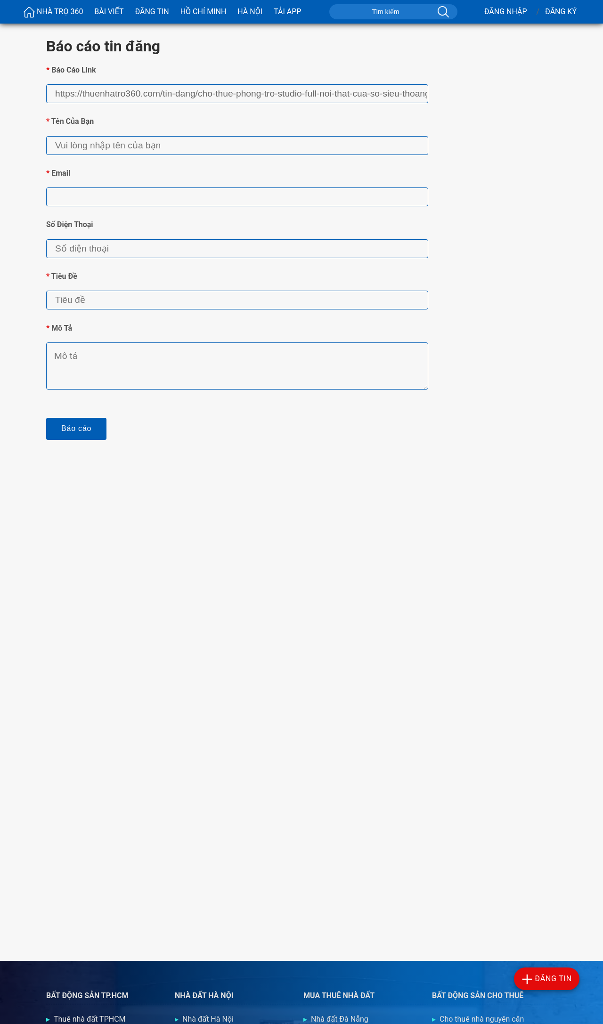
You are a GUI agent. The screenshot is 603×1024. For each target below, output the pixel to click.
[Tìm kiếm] (442, 11)
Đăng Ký (561, 11)
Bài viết (108, 11)
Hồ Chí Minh (203, 11)
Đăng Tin (152, 11)
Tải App (287, 11)
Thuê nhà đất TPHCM (90, 1019)
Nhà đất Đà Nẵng (339, 1019)
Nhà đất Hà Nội (208, 1019)
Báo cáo (76, 428)
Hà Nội (249, 11)
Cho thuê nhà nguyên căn (482, 1019)
